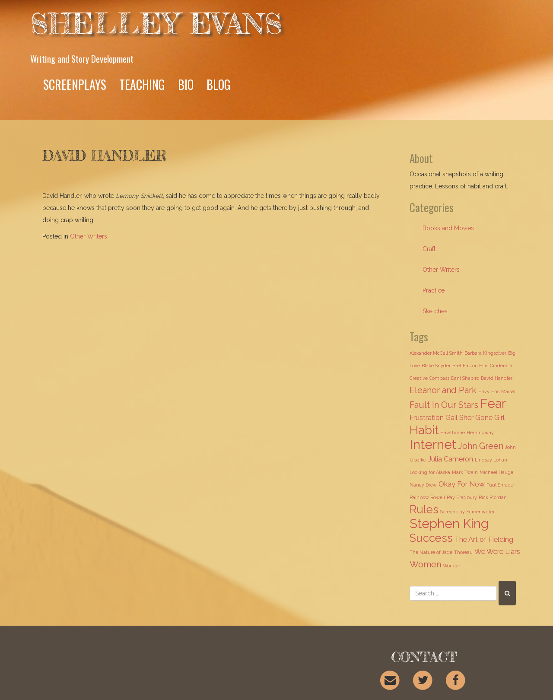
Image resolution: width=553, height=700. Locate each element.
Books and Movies (448, 228)
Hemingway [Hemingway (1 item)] (480, 432)
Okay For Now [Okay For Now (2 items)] (462, 484)
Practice (434, 290)
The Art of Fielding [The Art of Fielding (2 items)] (483, 539)
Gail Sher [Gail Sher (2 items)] (459, 418)
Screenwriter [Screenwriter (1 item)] (481, 511)
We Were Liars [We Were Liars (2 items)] (497, 551)
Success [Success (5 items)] (431, 537)
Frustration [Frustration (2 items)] (427, 418)
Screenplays (74, 84)
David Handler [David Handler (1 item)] (496, 378)
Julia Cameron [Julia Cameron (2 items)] (450, 459)
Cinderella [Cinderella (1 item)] (501, 365)
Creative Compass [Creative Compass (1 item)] (429, 378)
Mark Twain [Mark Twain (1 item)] (465, 472)
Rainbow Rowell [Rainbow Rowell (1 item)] (427, 497)
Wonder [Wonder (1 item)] (451, 565)
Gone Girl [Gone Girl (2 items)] (490, 418)
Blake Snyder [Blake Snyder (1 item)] (436, 365)
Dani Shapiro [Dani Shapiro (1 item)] (465, 378)
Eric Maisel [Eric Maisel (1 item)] (503, 391)
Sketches (435, 311)
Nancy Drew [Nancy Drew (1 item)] (423, 484)
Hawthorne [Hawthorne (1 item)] (452, 432)
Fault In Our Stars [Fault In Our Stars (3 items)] (444, 405)
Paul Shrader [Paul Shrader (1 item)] (500, 484)
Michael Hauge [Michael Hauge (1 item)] (496, 472)
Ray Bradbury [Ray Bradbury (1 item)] (462, 497)
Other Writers (88, 236)
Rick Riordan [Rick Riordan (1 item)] (493, 497)
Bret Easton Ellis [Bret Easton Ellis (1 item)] (470, 365)
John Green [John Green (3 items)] (480, 446)
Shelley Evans (156, 23)
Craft (429, 248)
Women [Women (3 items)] (425, 564)
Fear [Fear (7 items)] (493, 403)
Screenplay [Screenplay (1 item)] (452, 511)
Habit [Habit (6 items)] (424, 430)
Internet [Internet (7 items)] (433, 444)
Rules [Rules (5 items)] (424, 509)
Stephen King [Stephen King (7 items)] (449, 523)
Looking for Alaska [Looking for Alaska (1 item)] (430, 472)
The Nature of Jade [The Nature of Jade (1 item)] (431, 552)
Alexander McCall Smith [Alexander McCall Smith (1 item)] (436, 353)
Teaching (142, 84)
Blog (219, 84)
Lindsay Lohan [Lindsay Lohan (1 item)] (491, 459)
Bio (186, 84)
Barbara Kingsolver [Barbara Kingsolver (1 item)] (485, 353)
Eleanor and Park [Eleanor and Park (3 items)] (443, 390)
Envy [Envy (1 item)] (483, 391)
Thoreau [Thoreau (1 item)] (463, 552)
